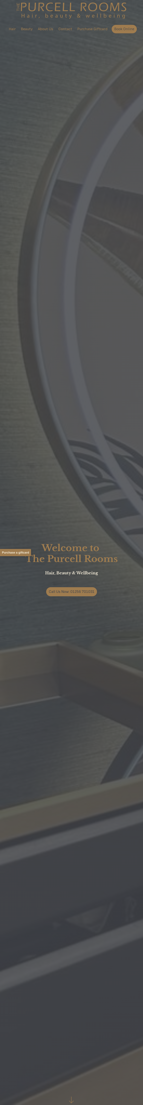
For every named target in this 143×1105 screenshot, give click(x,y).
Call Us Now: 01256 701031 (71, 591)
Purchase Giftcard (92, 29)
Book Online (124, 29)
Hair (12, 29)
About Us (45, 29)
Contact (65, 29)
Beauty (27, 29)
